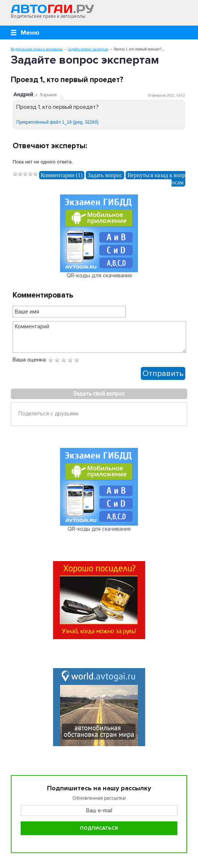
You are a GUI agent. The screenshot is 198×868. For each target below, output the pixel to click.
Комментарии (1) (62, 175)
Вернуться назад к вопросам (156, 178)
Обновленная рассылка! (99, 798)
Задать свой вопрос (99, 393)
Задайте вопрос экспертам (88, 49)
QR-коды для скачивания (99, 275)
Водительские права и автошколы (37, 49)
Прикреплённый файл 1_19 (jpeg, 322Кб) (57, 122)
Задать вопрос (105, 175)
